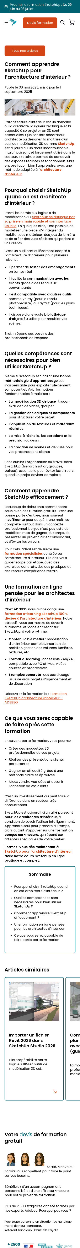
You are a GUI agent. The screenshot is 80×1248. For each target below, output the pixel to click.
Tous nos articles (25, 51)
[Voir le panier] (71, 22)
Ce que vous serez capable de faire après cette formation (38, 937)
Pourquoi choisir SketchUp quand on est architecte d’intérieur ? (41, 888)
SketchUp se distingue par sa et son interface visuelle (40, 221)
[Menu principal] (6, 22)
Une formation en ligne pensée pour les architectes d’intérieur (39, 926)
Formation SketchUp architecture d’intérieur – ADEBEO (36, 698)
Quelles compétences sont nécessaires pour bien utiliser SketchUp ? (38, 902)
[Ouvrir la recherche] (63, 23)
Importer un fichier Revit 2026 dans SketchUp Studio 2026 (32, 1040)
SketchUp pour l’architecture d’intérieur (38, 851)
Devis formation (40, 23)
